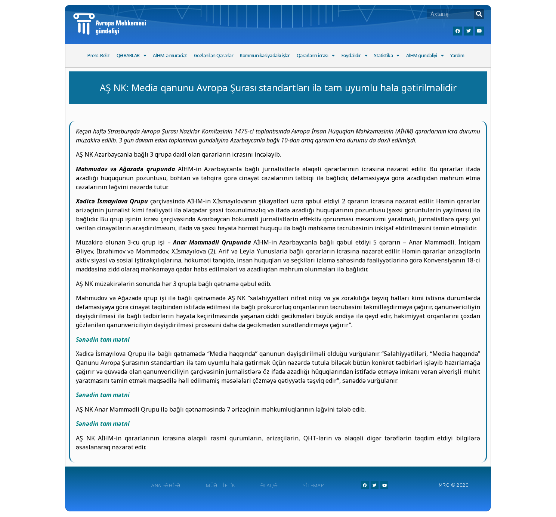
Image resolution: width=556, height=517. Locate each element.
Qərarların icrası (316, 56)
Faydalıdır (355, 56)
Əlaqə (269, 485)
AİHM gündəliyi (425, 56)
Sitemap (313, 485)
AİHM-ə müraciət (170, 55)
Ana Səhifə (165, 485)
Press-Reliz (98, 55)
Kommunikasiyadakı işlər (265, 55)
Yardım (457, 55)
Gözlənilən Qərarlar (214, 55)
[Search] (479, 14)
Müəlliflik (220, 485)
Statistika (386, 56)
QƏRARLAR (131, 56)
